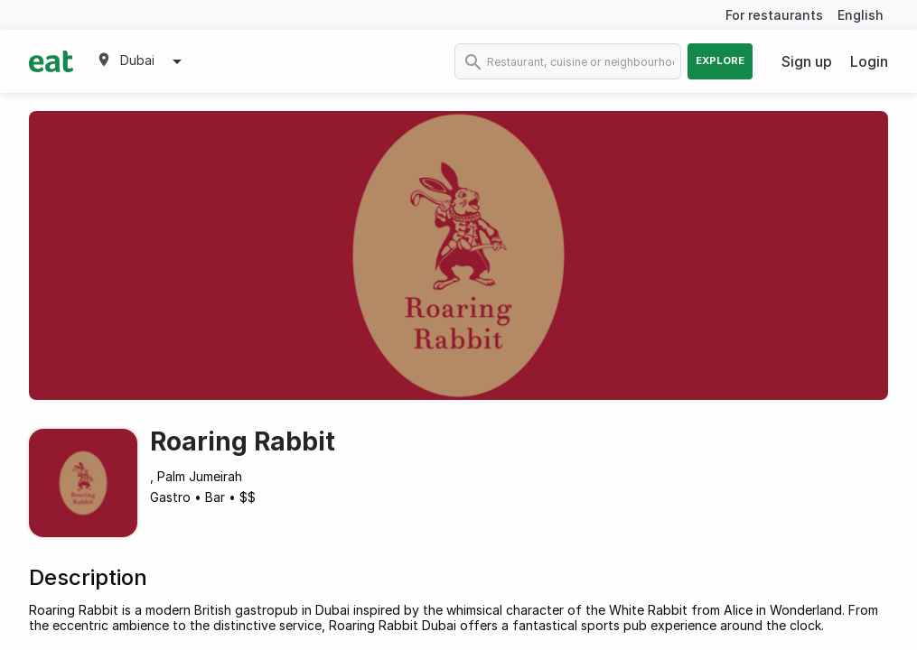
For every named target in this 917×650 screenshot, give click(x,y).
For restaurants (774, 15)
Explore (720, 60)
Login (869, 61)
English (860, 15)
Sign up (806, 61)
